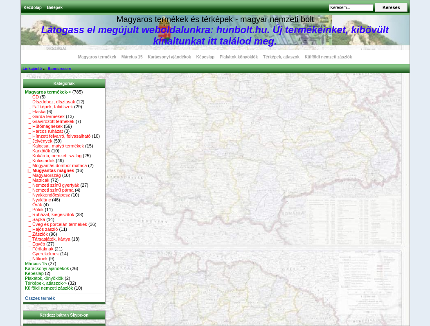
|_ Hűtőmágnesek (44, 126)
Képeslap (205, 57)
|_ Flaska (35, 111)
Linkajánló (32, 68)
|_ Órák (33, 204)
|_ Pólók (34, 209)
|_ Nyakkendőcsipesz (47, 194)
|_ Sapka (35, 219)
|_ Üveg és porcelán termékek (56, 224)
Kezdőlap (33, 7)
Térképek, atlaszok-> (46, 283)
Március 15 (132, 57)
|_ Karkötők (37, 150)
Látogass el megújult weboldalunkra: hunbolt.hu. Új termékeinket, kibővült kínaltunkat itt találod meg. (215, 35)
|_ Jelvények (38, 140)
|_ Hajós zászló (41, 229)
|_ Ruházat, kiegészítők (49, 214)
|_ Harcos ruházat (44, 131)
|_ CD (32, 96)
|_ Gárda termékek (45, 116)
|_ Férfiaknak (39, 248)
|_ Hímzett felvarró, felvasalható (58, 136)
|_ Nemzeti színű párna (49, 190)
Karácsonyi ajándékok (169, 57)
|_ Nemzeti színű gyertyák (52, 185)
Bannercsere (59, 68)
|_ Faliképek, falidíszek (49, 106)
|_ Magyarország (43, 175)
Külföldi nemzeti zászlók (328, 57)
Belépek (55, 7)
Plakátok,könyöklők (239, 57)
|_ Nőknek (36, 258)
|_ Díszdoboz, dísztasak (50, 101)
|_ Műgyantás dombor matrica (56, 165)
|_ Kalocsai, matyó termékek (54, 145)
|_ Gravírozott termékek (49, 121)
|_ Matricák (37, 180)
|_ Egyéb (35, 243)
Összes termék (40, 298)
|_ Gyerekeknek (42, 253)
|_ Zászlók (36, 234)
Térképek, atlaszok (281, 57)
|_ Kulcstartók (40, 160)
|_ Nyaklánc (38, 199)
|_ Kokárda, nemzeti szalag (53, 155)
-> (48, 91)
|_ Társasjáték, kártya (47, 239)
